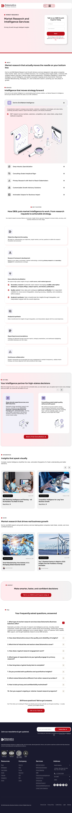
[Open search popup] (45, 5)
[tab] (36, 186)
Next (55, 33)
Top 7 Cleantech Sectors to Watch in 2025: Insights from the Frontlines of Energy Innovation (52, 563)
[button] (49, 5)
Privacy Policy (56, 38)
